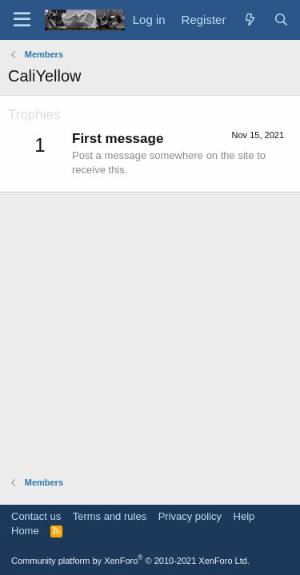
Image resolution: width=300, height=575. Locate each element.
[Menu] (22, 20)
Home (25, 531)
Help (244, 516)
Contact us (36, 516)
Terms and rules (109, 516)
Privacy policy (190, 516)
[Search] (281, 19)
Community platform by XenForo (130, 560)
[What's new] (249, 19)
